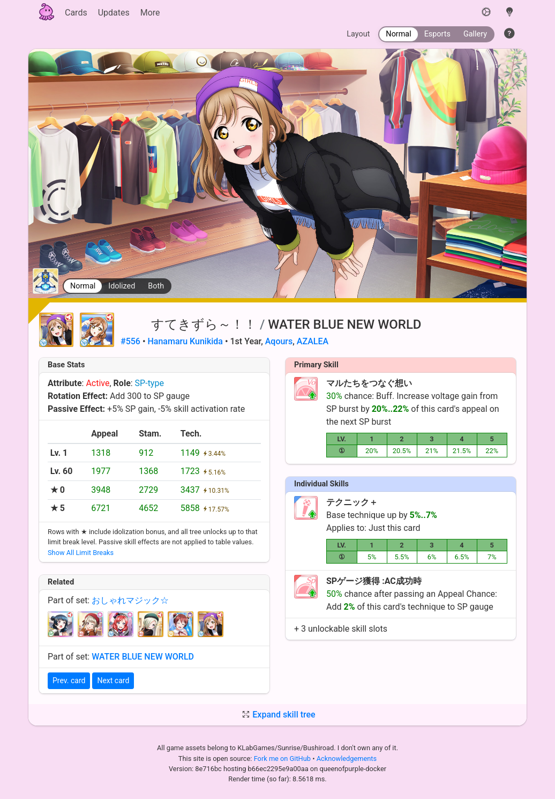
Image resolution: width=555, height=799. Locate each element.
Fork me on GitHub (283, 758)
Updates (114, 13)
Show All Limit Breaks (81, 553)
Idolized (121, 286)
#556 (130, 341)
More (150, 13)
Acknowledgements (347, 758)
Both (156, 286)
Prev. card (68, 680)
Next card (113, 680)
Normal (82, 286)
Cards (76, 13)
